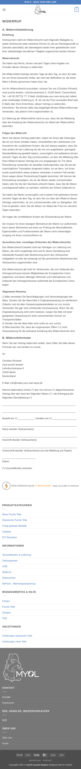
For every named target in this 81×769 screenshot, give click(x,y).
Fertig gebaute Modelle (14, 526)
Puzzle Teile (8, 607)
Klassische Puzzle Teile (14, 520)
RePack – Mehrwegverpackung (18, 583)
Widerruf (6, 572)
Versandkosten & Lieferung (16, 555)
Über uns (7, 737)
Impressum (8, 703)
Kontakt (6, 697)
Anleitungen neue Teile (14, 641)
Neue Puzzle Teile (11, 514)
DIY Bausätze (9, 537)
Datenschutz (9, 578)
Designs (6, 612)
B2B (4, 720)
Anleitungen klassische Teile (17, 635)
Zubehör (6, 531)
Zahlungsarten (10, 560)
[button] (4, 9)
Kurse (5, 743)
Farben (6, 601)
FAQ (4, 618)
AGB (4, 566)
